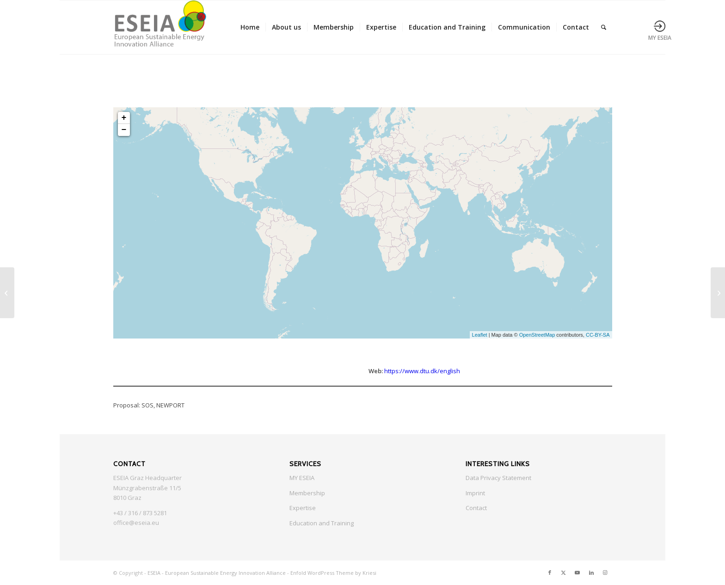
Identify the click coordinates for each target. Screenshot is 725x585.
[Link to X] (564, 572)
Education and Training (321, 523)
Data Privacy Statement (498, 478)
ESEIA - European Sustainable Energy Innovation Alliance (216, 572)
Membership (307, 493)
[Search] (603, 27)
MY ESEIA (301, 478)
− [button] (124, 129)
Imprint (475, 493)
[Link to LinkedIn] (591, 572)
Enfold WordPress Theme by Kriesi (333, 572)
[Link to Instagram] (605, 572)
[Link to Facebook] (550, 572)
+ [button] (124, 117)
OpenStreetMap (537, 335)
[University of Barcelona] (718, 292)
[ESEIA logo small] (159, 27)
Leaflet (479, 335)
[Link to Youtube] (577, 572)
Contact (476, 508)
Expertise (302, 508)
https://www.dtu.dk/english (422, 371)
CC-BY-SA (598, 335)
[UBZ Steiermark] (7, 292)
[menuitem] (249, 27)
